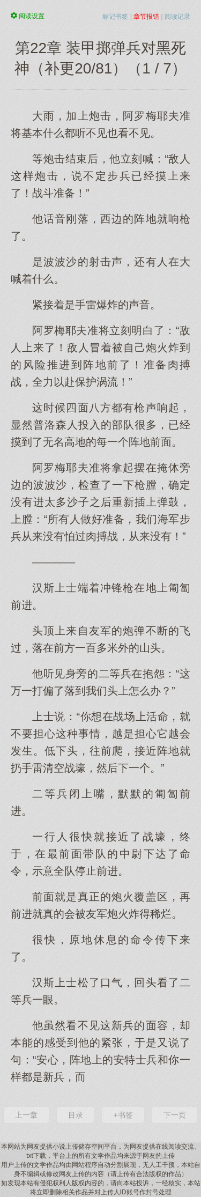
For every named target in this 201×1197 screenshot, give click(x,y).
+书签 (123, 1115)
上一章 (26, 1115)
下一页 (174, 1115)
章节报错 (146, 16)
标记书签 (115, 16)
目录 (75, 1115)
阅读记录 (177, 16)
